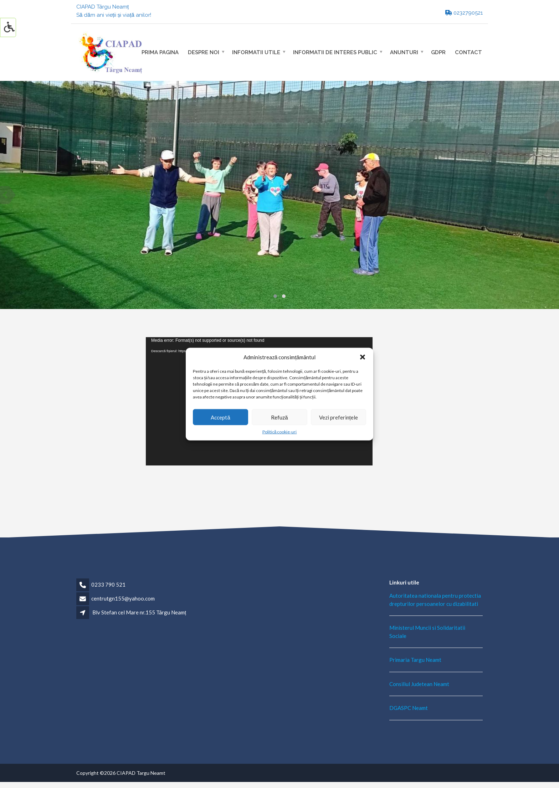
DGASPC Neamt (408, 708)
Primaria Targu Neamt (415, 659)
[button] (362, 357)
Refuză (279, 417)
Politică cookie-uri (279, 431)
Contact (468, 52)
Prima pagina (160, 52)
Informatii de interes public (335, 52)
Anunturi (404, 52)
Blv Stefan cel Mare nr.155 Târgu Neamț (139, 612)
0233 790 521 (108, 584)
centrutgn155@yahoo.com (123, 598)
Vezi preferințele (338, 417)
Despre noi (203, 52)
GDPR (438, 52)
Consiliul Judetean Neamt (419, 684)
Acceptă (220, 417)
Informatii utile (256, 52)
